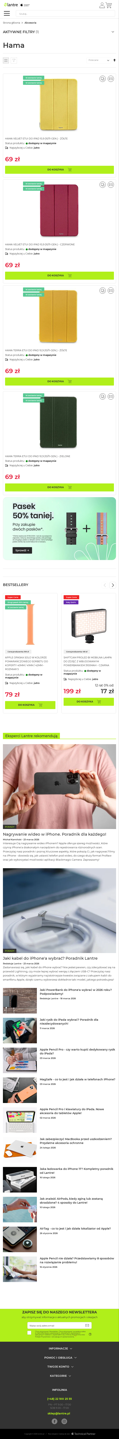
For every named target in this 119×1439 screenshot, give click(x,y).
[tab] (59, 1351)
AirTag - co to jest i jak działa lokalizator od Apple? (75, 1228)
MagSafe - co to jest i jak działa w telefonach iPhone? (77, 1079)
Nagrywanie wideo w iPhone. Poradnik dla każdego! (54, 834)
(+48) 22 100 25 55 (59, 1399)
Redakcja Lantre (12, 963)
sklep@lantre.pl (59, 1413)
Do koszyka (26, 704)
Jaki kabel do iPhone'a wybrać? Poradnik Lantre (50, 958)
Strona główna (11, 22)
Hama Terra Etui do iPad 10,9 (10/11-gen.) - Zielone (37, 456)
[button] (102, 5)
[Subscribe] (87, 1325)
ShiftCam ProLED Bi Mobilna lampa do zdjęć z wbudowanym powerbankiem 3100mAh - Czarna (88, 661)
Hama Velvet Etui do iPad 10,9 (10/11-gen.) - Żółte (36, 138)
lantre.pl (41, 1434)
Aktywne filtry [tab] (19, 32)
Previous (105, 585)
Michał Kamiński (12, 839)
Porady (9, 826)
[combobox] (65, 13)
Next (112, 585)
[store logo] (20, 5)
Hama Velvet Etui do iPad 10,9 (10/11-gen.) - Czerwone (40, 244)
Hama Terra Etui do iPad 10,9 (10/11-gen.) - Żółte (36, 350)
